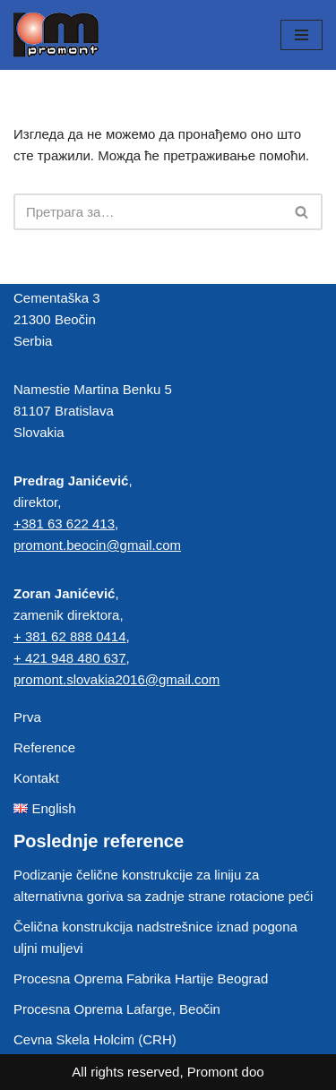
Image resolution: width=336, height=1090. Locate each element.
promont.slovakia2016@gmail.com (116, 679)
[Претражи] (147, 211)
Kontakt (36, 777)
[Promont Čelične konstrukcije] (56, 35)
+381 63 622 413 (64, 523)
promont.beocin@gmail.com (97, 545)
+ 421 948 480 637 (69, 657)
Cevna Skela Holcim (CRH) (95, 1039)
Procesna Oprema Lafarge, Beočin (116, 1009)
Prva (27, 717)
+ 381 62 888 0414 (69, 636)
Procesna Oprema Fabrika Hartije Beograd (140, 978)
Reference (44, 747)
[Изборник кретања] (301, 35)
